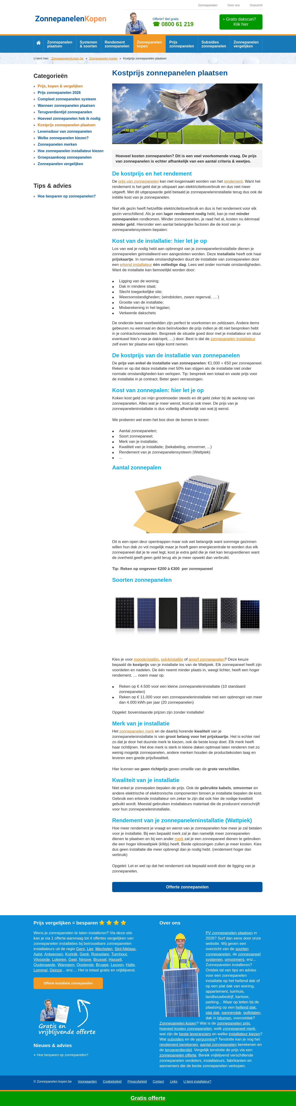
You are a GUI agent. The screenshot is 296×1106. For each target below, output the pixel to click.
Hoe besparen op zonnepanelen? (67, 196)
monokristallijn (146, 659)
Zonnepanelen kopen (149, 44)
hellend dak (246, 1007)
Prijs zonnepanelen (181, 44)
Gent (80, 949)
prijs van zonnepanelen (138, 181)
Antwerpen (53, 954)
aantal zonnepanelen (218, 1044)
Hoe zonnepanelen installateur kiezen (71, 151)
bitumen (224, 1018)
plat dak (213, 1012)
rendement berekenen (179, 1044)
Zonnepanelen (207, 5)
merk (179, 839)
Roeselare (100, 954)
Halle (130, 965)
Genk (84, 954)
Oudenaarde (45, 965)
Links (174, 1081)
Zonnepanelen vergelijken (246, 44)
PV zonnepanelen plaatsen (229, 933)
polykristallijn (172, 659)
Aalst (38, 954)
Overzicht (256, 5)
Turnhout (119, 954)
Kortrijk (71, 954)
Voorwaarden (87, 1081)
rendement (233, 181)
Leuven (117, 965)
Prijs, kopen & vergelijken (60, 86)
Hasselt (115, 959)
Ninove (85, 959)
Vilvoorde (42, 959)
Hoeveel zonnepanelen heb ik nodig (69, 118)
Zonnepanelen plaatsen (59, 44)
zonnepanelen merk (136, 731)
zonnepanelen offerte (178, 1055)
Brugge (102, 965)
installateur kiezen (244, 1034)
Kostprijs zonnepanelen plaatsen (67, 125)
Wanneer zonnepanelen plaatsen (66, 106)
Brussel (100, 959)
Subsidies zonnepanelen (213, 44)
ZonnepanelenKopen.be (67, 58)
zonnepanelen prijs (233, 1023)
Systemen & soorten (88, 44)
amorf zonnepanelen (207, 659)
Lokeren (59, 959)
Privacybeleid (137, 1081)
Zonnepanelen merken (57, 144)
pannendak (231, 1012)
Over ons (234, 5)
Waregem (66, 965)
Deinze (56, 970)
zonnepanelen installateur (233, 339)
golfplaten (251, 1012)
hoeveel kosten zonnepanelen (186, 1028)
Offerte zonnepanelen (187, 887)
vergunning (205, 1039)
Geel (72, 959)
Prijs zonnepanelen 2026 (59, 93)
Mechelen (103, 949)
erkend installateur (136, 264)
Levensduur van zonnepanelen (65, 131)
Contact (158, 1081)
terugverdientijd (178, 1050)
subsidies (175, 1039)
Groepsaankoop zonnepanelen (65, 157)
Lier (90, 949)
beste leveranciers (195, 1034)
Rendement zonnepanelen (117, 44)
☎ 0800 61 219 (173, 24)
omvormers (234, 959)
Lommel (40, 970)
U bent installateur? (197, 1081)
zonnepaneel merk (239, 1028)
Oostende (85, 965)
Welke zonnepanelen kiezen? (63, 138)
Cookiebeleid (112, 1081)
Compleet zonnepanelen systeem (67, 99)
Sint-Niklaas (125, 949)
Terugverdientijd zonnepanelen (65, 112)
